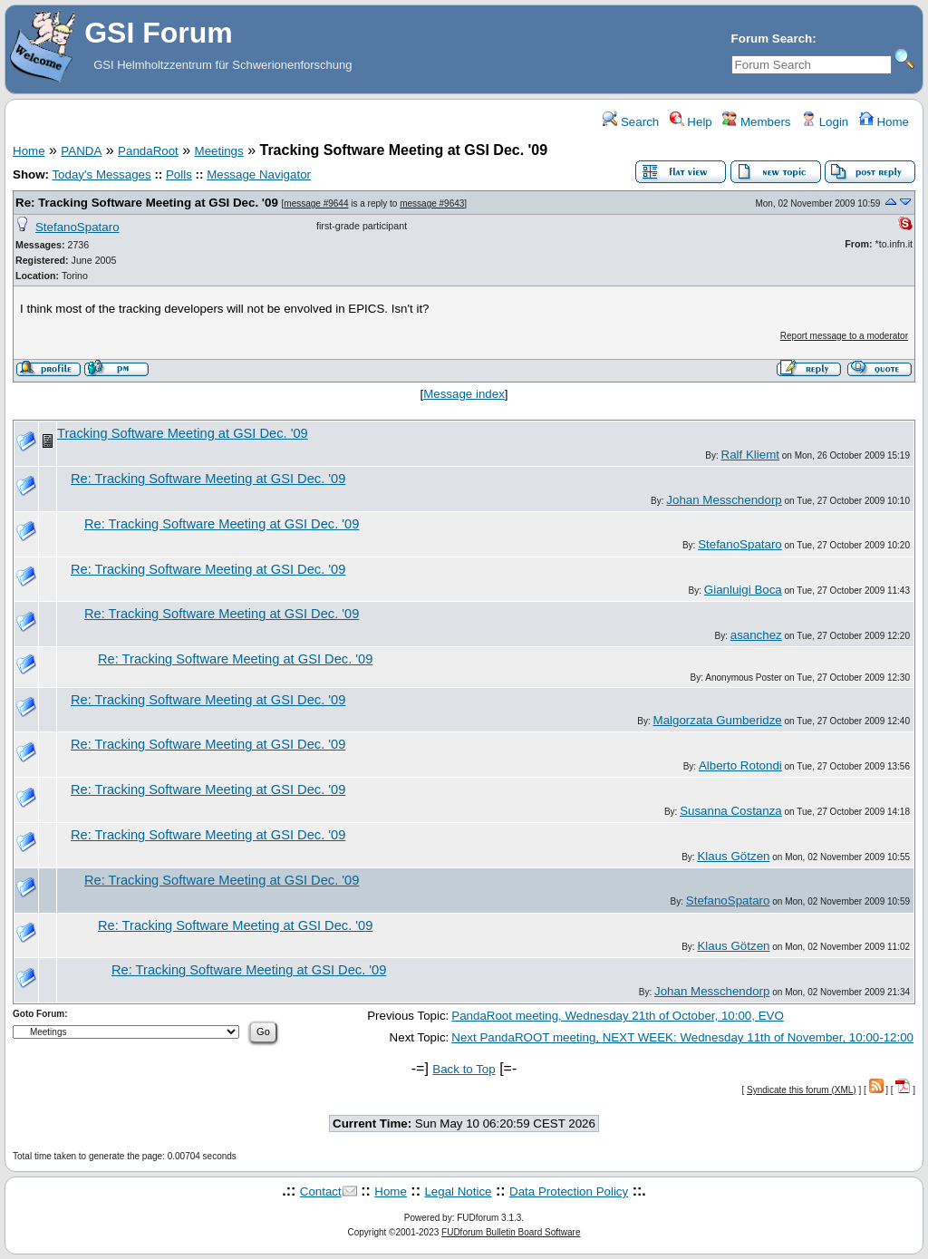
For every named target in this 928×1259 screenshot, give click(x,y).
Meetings (219, 151)
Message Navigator (259, 174)
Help (691, 122)
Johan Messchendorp (723, 500)
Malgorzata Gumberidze (717, 720)
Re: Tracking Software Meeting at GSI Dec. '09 (146, 202)
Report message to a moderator (844, 336)
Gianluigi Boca (743, 589)
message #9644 (316, 203)
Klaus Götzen (733, 856)
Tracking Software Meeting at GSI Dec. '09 (182, 433)
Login (824, 122)
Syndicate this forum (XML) (801, 1090)
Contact (321, 1191)
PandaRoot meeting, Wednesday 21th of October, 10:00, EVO (617, 1015)
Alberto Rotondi (740, 765)
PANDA (81, 151)
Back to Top (463, 1069)
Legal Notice (457, 1191)
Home (884, 122)
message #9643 (432, 203)
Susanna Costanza (731, 811)
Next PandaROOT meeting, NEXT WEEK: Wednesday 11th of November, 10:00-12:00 (682, 1037)
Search (631, 122)
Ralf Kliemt (750, 454)
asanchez (756, 635)
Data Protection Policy (568, 1191)
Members (756, 122)
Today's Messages (101, 174)
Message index (464, 394)
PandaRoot (148, 151)
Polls (179, 174)
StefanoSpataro (77, 227)
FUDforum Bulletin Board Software (510, 1232)
